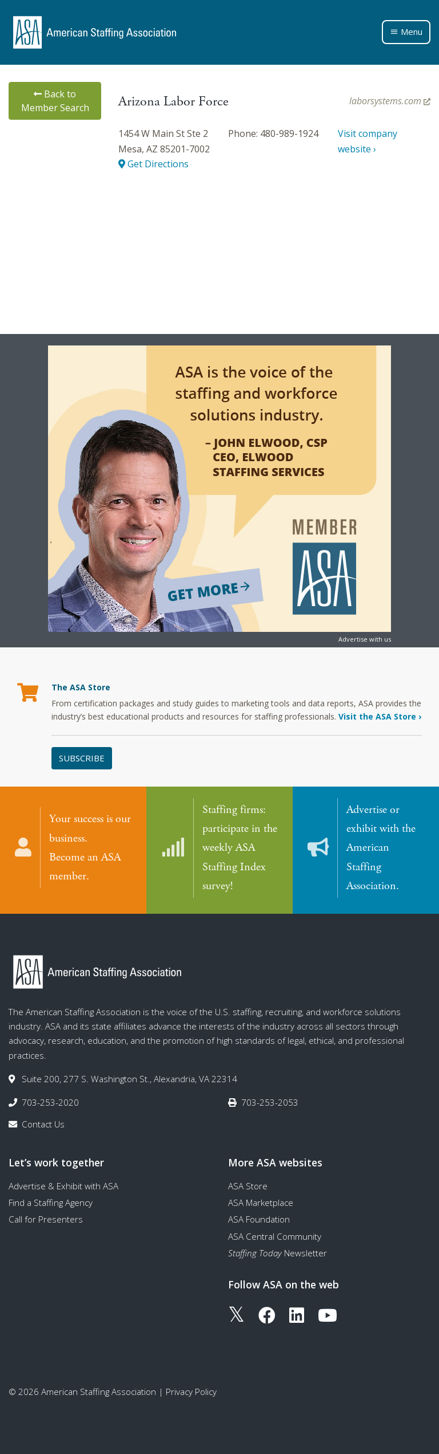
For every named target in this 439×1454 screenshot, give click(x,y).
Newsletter (277, 1253)
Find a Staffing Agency (51, 1202)
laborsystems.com (389, 101)
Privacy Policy (191, 1391)
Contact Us (43, 1124)
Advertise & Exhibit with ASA (63, 1186)
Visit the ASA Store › (379, 716)
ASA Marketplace (260, 1202)
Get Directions (153, 164)
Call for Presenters (46, 1219)
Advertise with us (364, 639)
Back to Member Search (55, 101)
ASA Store (248, 1186)
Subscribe (82, 758)
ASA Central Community (274, 1236)
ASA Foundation (259, 1219)
